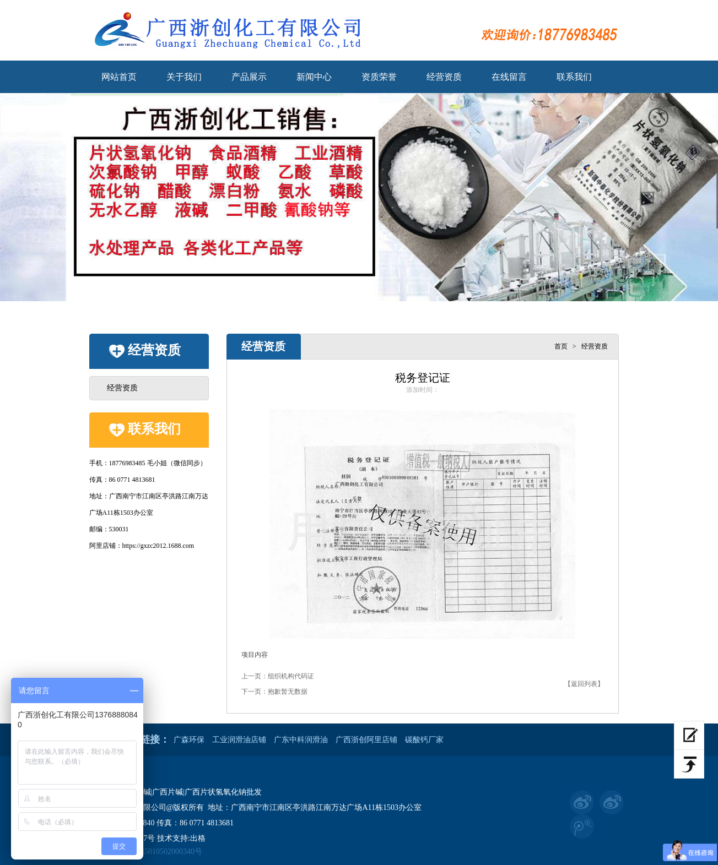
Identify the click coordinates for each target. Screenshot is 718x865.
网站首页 (119, 76)
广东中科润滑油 (301, 740)
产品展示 (249, 76)
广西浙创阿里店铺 (366, 740)
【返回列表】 (584, 684)
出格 (198, 838)
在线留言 (509, 76)
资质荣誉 (379, 76)
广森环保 (189, 740)
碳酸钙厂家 (424, 740)
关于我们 (184, 76)
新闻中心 (314, 76)
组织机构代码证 (291, 676)
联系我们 (574, 76)
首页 (561, 346)
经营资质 (444, 76)
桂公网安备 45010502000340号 (146, 851)
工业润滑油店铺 (239, 740)
